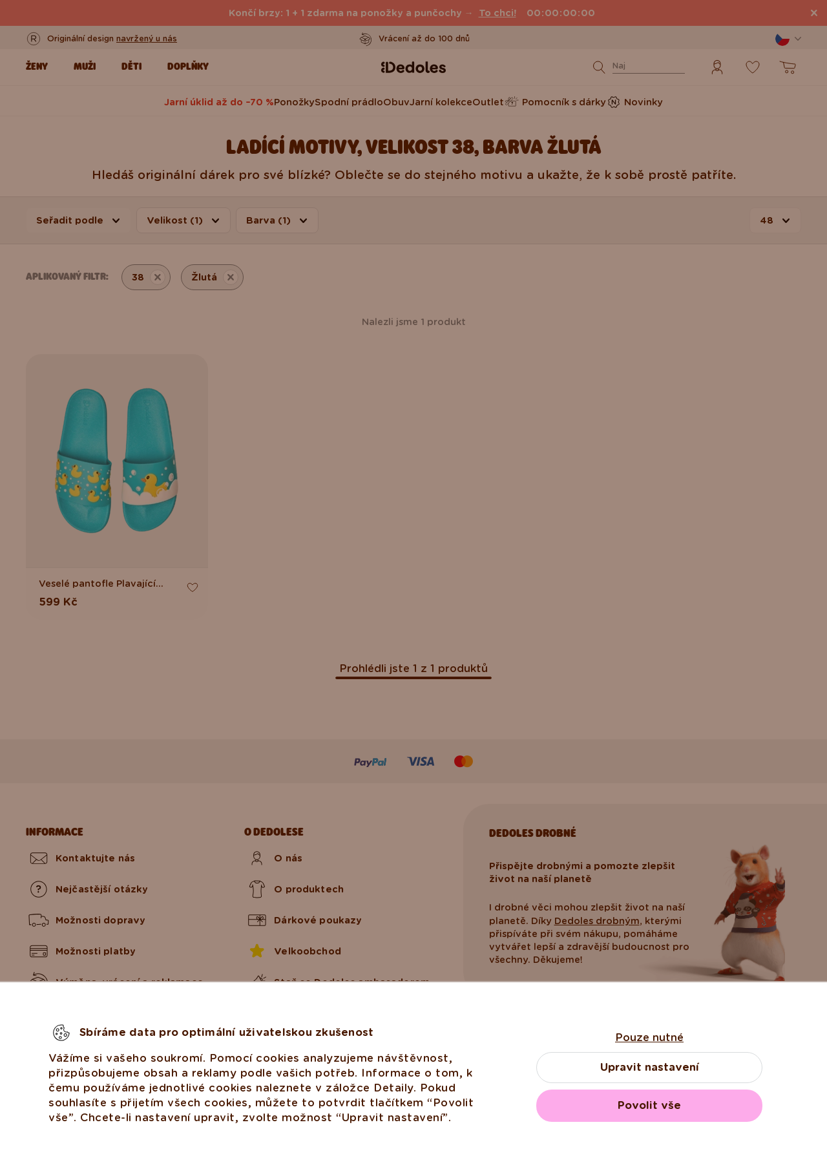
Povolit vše (649, 1105)
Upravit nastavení (649, 1067)
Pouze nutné (649, 1037)
